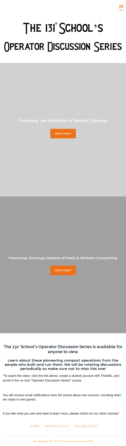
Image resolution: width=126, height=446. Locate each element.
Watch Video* (63, 133)
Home (34, 426)
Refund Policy (86, 426)
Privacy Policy (57, 426)
